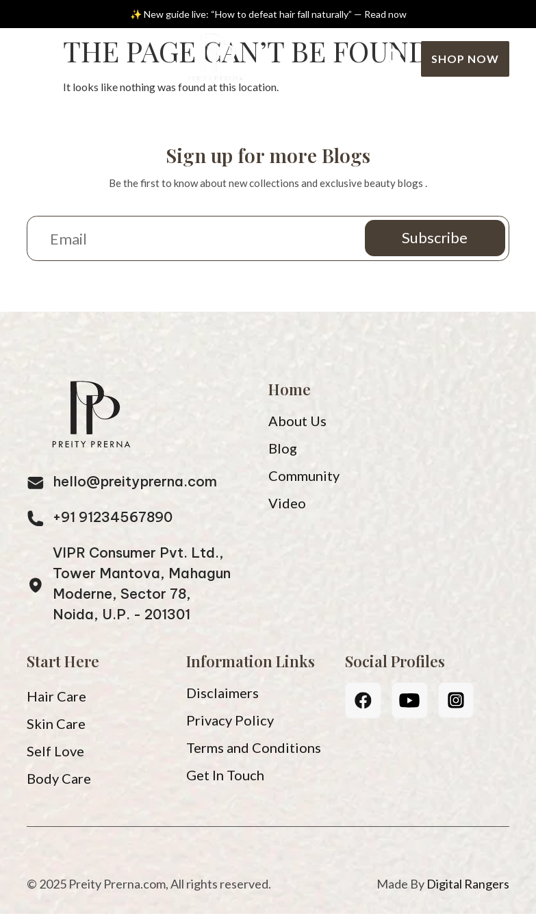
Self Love (55, 755)
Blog (282, 452)
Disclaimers (222, 696)
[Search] (395, 58)
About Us (297, 425)
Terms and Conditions (253, 751)
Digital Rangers (467, 887)
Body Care (59, 782)
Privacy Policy (230, 724)
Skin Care (56, 727)
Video (287, 507)
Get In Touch (225, 779)
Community (304, 479)
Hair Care (56, 700)
